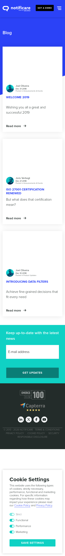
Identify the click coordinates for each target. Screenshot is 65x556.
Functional (22, 520)
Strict (18, 514)
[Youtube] (44, 419)
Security (53, 433)
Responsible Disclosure (32, 436)
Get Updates (32, 373)
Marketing (22, 532)
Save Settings (32, 543)
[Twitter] (29, 419)
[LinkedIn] (21, 419)
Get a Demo (45, 8)
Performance (23, 526)
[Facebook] (36, 419)
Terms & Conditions (47, 429)
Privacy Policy (15, 433)
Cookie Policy (36, 433)
